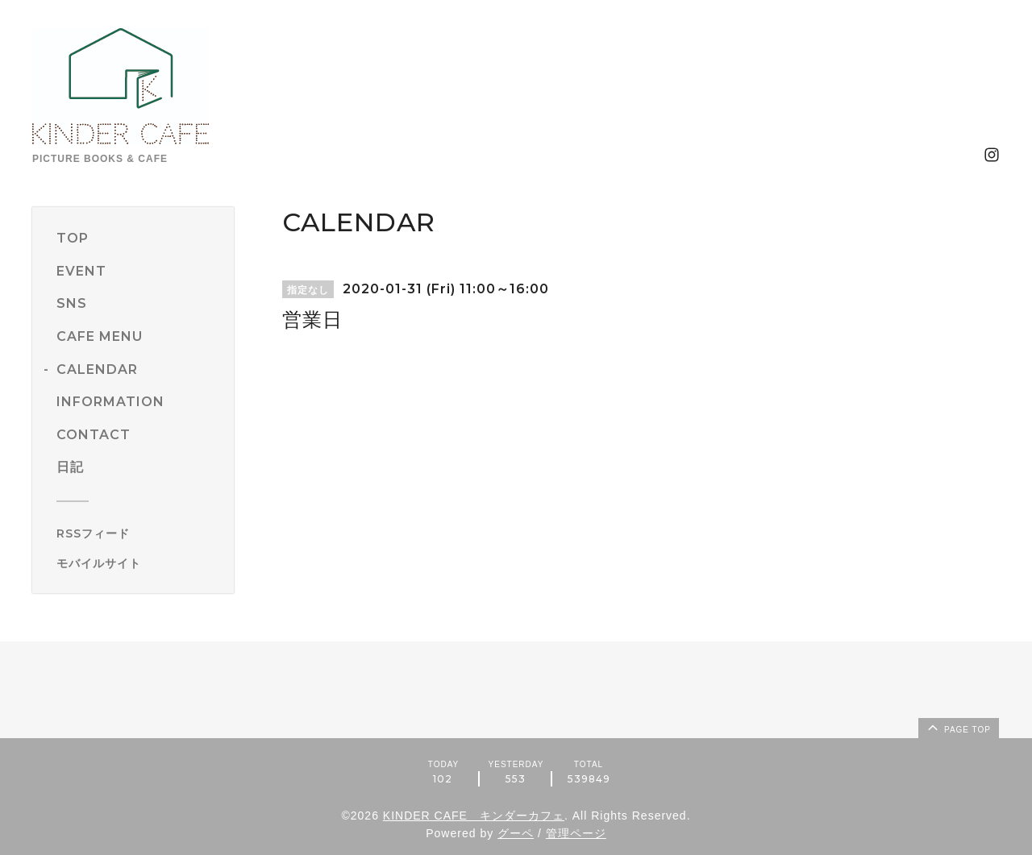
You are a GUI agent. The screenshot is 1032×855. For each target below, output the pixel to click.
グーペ (515, 833)
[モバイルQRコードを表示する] (139, 563)
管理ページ (576, 833)
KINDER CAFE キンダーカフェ (473, 815)
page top (958, 727)
